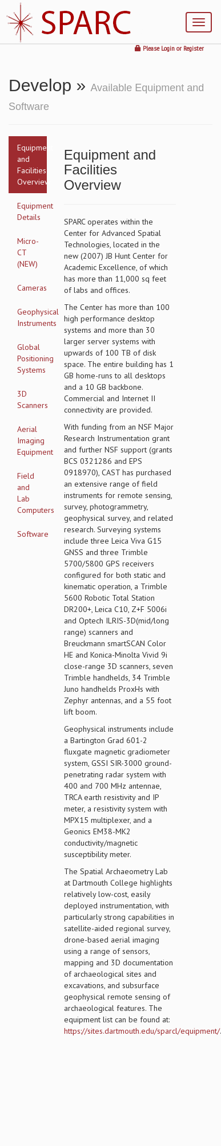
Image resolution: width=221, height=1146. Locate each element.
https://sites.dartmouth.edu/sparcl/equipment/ (142, 1031)
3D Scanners (32, 399)
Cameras (32, 288)
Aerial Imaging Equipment (32, 440)
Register (193, 48)
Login (168, 48)
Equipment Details (32, 211)
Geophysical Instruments (32, 317)
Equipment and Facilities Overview (32, 164)
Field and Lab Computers (32, 493)
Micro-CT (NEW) (28, 252)
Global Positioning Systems (32, 358)
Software (32, 534)
